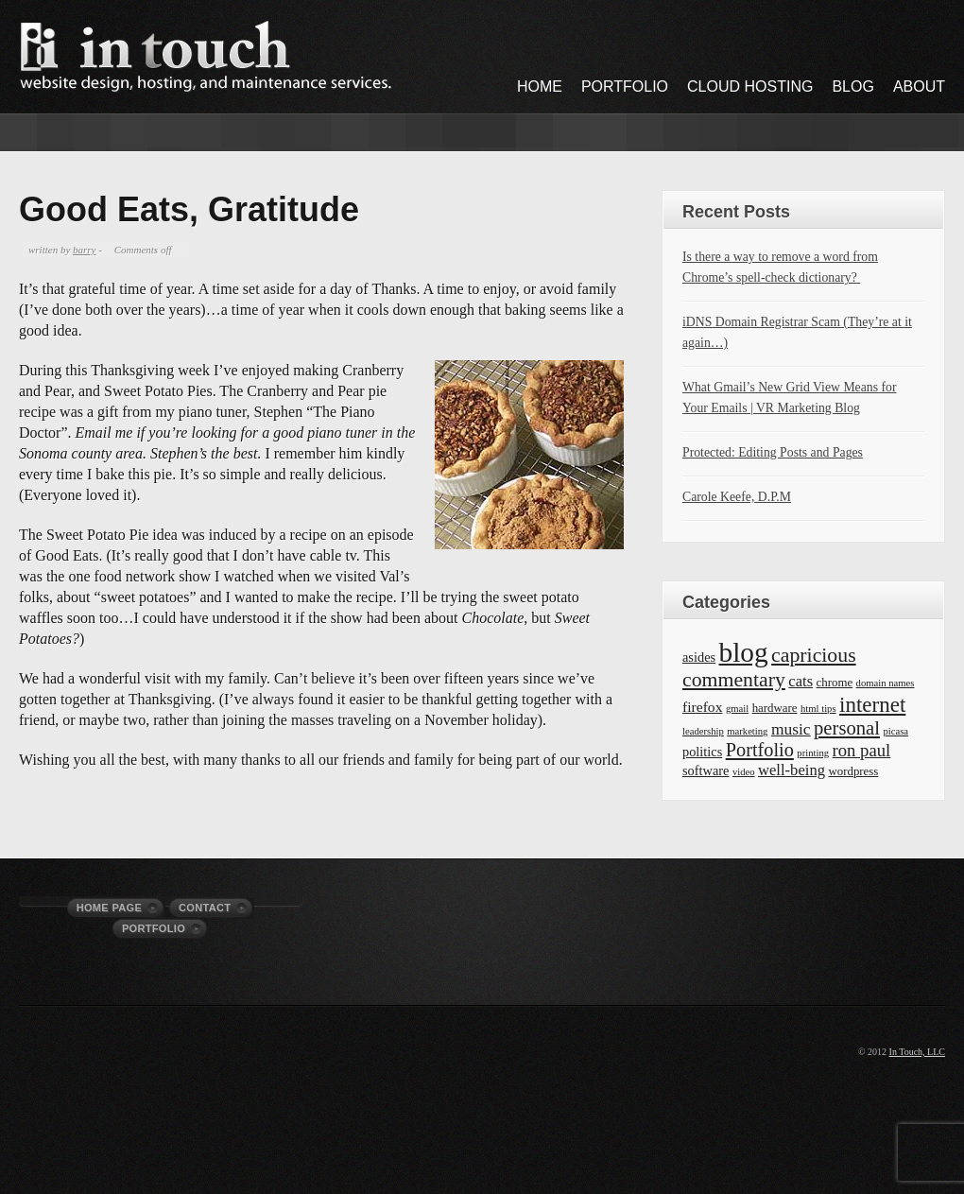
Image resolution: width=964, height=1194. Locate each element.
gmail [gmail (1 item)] (737, 708)
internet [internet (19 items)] (872, 704)
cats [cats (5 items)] (800, 681)
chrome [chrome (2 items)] (835, 682)
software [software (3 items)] (705, 770)
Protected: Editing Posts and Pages (772, 452)
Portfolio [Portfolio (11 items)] (760, 749)
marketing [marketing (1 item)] (747, 731)
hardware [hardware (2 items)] (775, 708)
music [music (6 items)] (791, 728)
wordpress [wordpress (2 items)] (853, 771)
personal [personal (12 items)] (847, 728)
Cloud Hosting (750, 86)
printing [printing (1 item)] (813, 753)
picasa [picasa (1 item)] (895, 731)
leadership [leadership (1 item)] (703, 731)
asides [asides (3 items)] (698, 657)
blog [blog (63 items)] (743, 652)
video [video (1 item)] (743, 772)
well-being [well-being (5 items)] (791, 770)
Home (539, 86)
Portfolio (624, 86)
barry (84, 249)
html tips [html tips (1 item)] (818, 708)
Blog (852, 86)
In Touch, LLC (917, 1052)
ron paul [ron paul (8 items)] (862, 750)
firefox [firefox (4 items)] (702, 707)
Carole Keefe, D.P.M (736, 497)
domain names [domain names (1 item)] (885, 683)
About (919, 86)
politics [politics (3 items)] (702, 751)
